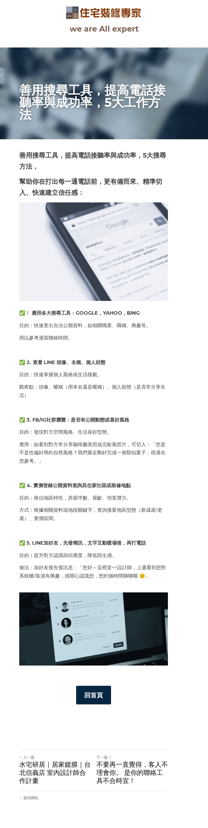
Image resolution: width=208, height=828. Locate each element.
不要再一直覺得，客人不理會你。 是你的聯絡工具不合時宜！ (146, 770)
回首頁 (104, 692)
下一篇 (114, 754)
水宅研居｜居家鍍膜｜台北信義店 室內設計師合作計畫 (59, 766)
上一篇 (26, 754)
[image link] (104, 12)
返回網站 (28, 795)
